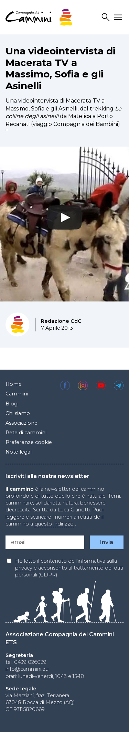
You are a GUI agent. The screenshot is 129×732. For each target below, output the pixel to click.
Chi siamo (18, 413)
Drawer (119, 17)
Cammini (17, 394)
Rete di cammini (26, 432)
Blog (12, 404)
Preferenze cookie (29, 442)
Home (14, 384)
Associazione (21, 423)
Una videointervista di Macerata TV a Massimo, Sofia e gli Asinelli (61, 68)
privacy (24, 568)
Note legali (19, 452)
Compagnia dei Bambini (85, 124)
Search (106, 17)
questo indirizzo (54, 524)
